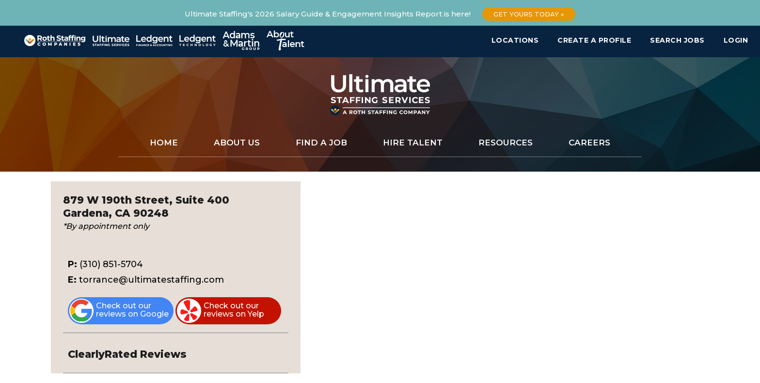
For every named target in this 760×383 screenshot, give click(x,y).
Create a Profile (594, 40)
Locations (515, 40)
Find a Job (321, 142)
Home (164, 142)
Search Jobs (677, 40)
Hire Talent (413, 142)
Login (736, 40)
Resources (505, 142)
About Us (237, 142)
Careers (589, 142)
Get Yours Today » (528, 14)
